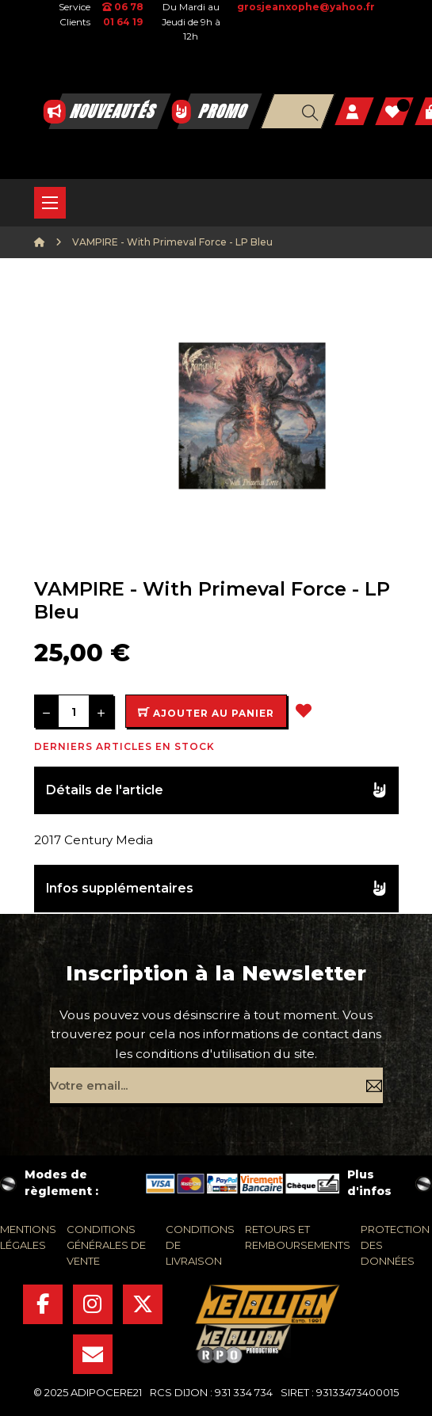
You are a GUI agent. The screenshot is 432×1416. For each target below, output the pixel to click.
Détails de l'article (104, 789)
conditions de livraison (200, 1245)
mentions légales (28, 1237)
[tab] (216, 791)
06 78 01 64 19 (122, 14)
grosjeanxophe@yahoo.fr (306, 7)
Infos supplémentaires (119, 888)
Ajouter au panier (206, 713)
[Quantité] (74, 711)
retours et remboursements (297, 1237)
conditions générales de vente (106, 1245)
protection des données (395, 1245)
